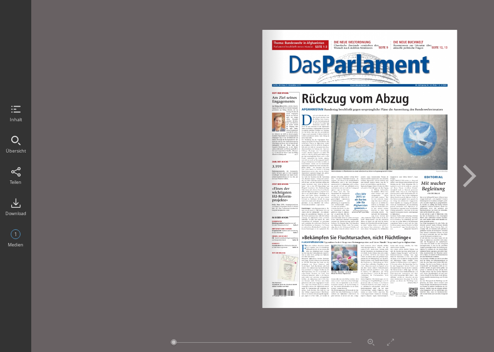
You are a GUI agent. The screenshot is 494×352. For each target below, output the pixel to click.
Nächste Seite (469, 176)
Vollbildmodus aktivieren (390, 342)
